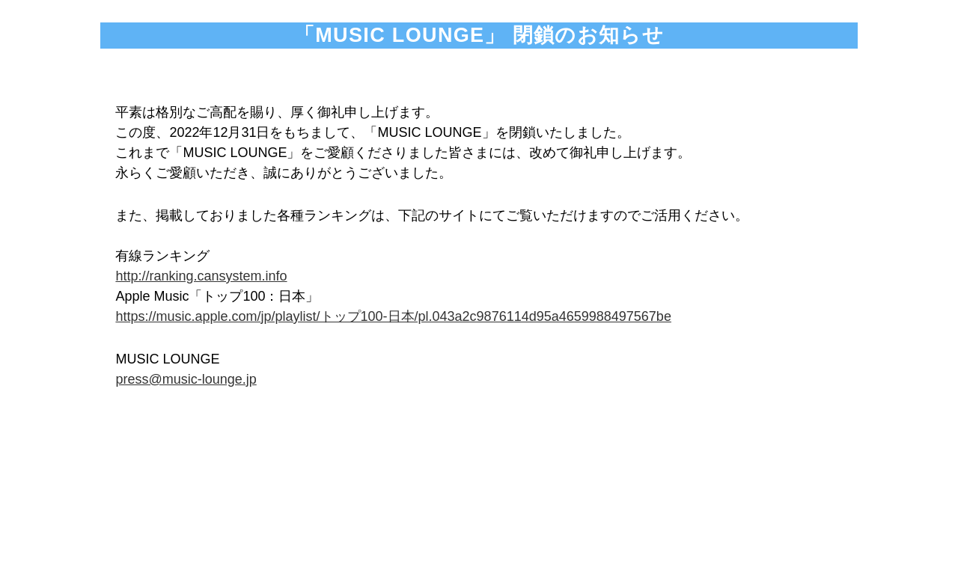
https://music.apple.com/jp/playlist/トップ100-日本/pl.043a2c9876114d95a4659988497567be (393, 316)
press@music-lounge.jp (185, 379)
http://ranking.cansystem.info (201, 276)
